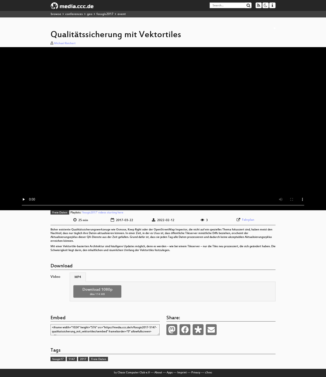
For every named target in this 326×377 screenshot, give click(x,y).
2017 (83, 359)
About (158, 372)
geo (89, 14)
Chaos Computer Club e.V (133, 372)
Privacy (195, 372)
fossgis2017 (104, 14)
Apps (170, 372)
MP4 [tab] (77, 277)
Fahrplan (248, 220)
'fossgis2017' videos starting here (102, 212)
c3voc (208, 372)
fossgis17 (58, 359)
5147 (72, 359)
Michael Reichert (65, 43)
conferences (74, 14)
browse (56, 14)
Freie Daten (59, 212)
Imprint (182, 372)
